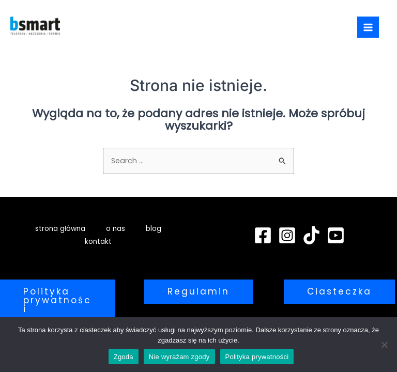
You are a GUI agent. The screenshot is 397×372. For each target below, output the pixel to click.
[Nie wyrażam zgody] (384, 344)
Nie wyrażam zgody (179, 357)
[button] (57, 300)
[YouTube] (336, 235)
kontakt (98, 241)
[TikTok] (311, 235)
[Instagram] (287, 235)
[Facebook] (263, 235)
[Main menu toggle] (368, 27)
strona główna (60, 229)
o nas (115, 229)
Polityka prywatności (257, 357)
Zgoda (123, 357)
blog (153, 229)
